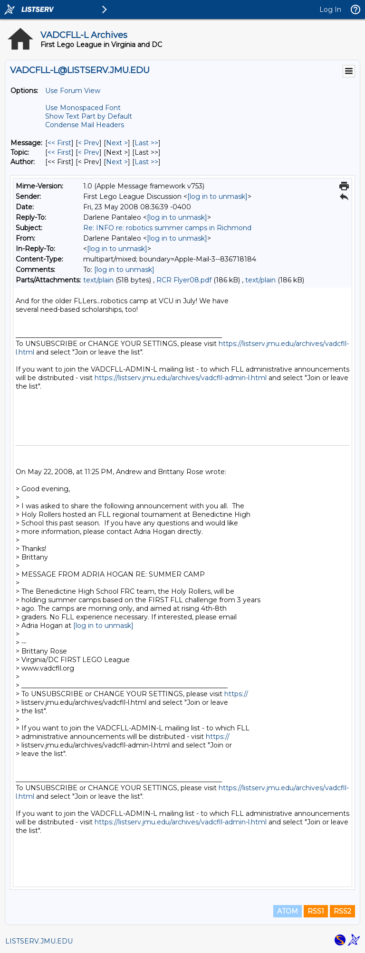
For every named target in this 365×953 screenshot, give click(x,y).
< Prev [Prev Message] (88, 143)
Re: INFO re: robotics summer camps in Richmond (167, 228)
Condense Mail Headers (84, 125)
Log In (330, 9)
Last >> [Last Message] (146, 143)
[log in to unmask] (217, 196)
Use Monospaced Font (83, 107)
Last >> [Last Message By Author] (146, 162)
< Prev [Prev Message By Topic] (88, 152)
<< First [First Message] (59, 143)
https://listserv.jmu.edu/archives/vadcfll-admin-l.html (181, 378)
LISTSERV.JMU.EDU (39, 941)
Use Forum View (72, 90)
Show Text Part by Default (88, 116)
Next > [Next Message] (117, 143)
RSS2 (342, 911)
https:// (236, 694)
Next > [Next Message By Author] (117, 162)
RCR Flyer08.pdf (183, 280)
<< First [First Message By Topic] (59, 152)
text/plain (98, 280)
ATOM (287, 911)
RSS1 (315, 911)
